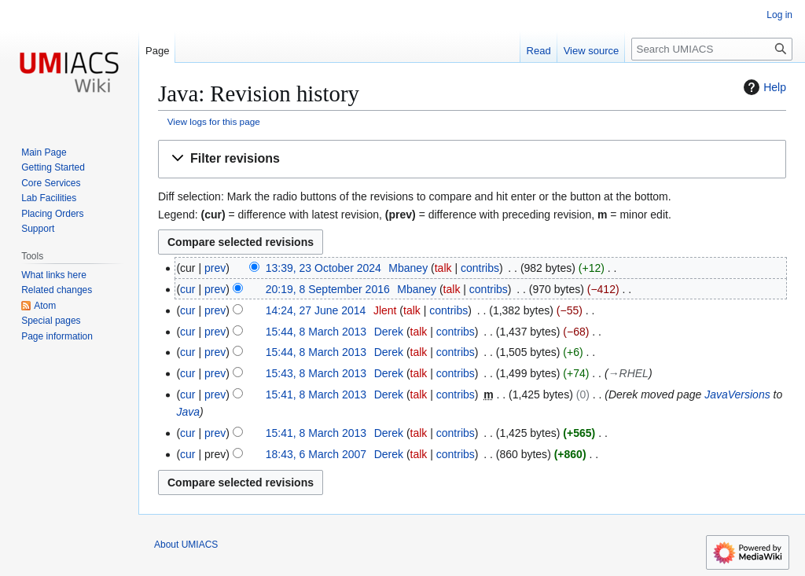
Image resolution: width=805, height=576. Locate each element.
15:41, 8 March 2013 (316, 394)
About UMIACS (186, 544)
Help (763, 87)
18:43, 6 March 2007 (316, 454)
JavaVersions (737, 394)
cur (187, 289)
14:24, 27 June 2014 (316, 310)
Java (188, 411)
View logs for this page (213, 121)
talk (443, 268)
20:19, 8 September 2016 (328, 289)
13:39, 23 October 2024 (323, 268)
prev (215, 268)
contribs (480, 268)
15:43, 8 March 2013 (316, 373)
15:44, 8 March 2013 (316, 331)
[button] (472, 159)
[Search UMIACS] (711, 49)
